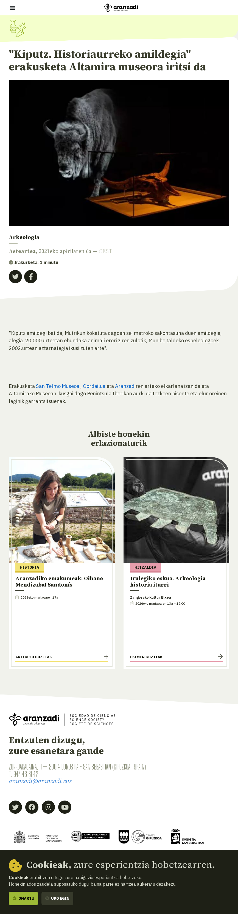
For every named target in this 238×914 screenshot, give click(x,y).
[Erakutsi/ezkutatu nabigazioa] (12, 8)
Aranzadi (125, 386)
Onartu (23, 898)
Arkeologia (24, 237)
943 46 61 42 (25, 774)
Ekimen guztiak (146, 656)
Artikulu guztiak (33, 656)
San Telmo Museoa (57, 386)
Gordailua (95, 386)
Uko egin (57, 898)
